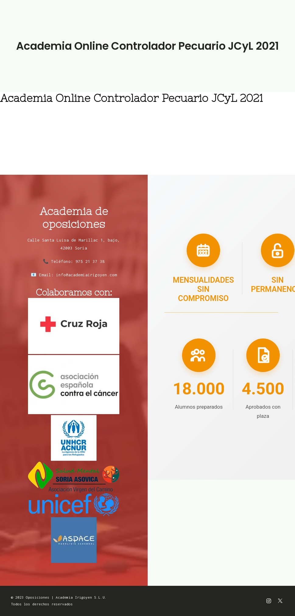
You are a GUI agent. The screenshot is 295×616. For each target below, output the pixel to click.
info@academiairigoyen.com (86, 274)
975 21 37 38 (90, 261)
